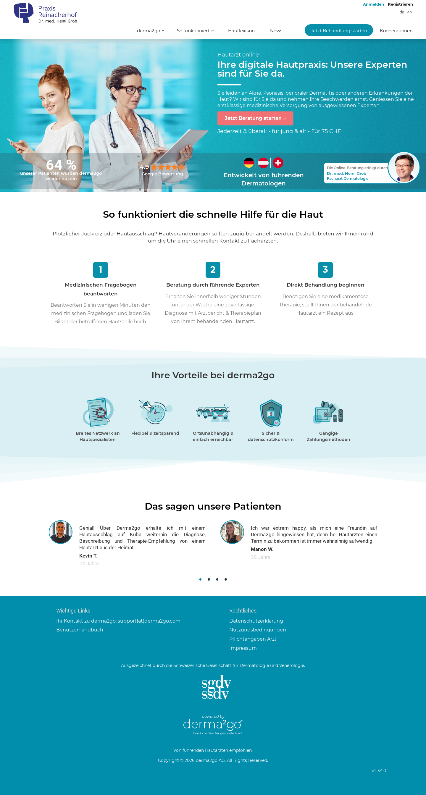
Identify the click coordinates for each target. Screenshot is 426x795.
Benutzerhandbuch (79, 630)
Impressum (243, 648)
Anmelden (373, 4)
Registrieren (400, 4)
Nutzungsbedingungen (257, 630)
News (276, 30)
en (409, 12)
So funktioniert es (196, 30)
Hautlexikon (241, 30)
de (402, 12)
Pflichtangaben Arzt (253, 639)
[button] (200, 579)
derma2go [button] (150, 30)
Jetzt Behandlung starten (339, 30)
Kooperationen (396, 30)
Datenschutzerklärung (256, 621)
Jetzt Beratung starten (255, 118)
